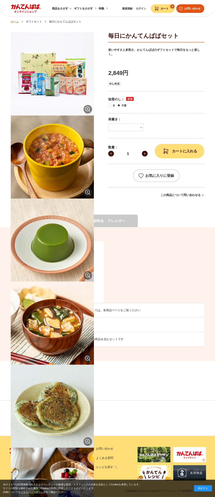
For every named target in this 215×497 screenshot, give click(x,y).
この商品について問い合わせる (181, 195)
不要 (123, 105)
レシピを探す (104, 467)
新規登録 (127, 8)
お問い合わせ (104, 448)
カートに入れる (184, 151)
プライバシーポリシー (33, 492)
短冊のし (114, 99)
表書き (113, 119)
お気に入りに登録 (159, 176)
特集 (101, 8)
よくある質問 (104, 457)
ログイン (141, 8)
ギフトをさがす (83, 8)
